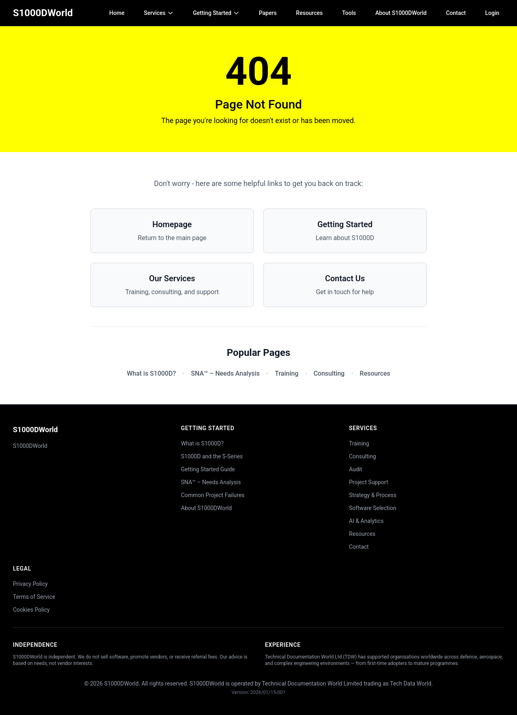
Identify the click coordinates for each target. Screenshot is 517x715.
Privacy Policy (30, 584)
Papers (268, 13)
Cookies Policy (31, 609)
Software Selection (372, 508)
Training (286, 373)
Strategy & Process (373, 495)
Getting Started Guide (208, 469)
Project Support (368, 482)
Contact (456, 13)
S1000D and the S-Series (212, 456)
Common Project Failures (212, 495)
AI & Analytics (366, 521)
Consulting (329, 373)
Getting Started (216, 13)
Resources (309, 13)
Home (117, 13)
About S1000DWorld (401, 13)
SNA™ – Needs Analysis (225, 373)
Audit (355, 469)
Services (159, 13)
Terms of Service (34, 597)
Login (492, 13)
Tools (349, 13)
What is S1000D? (151, 373)
